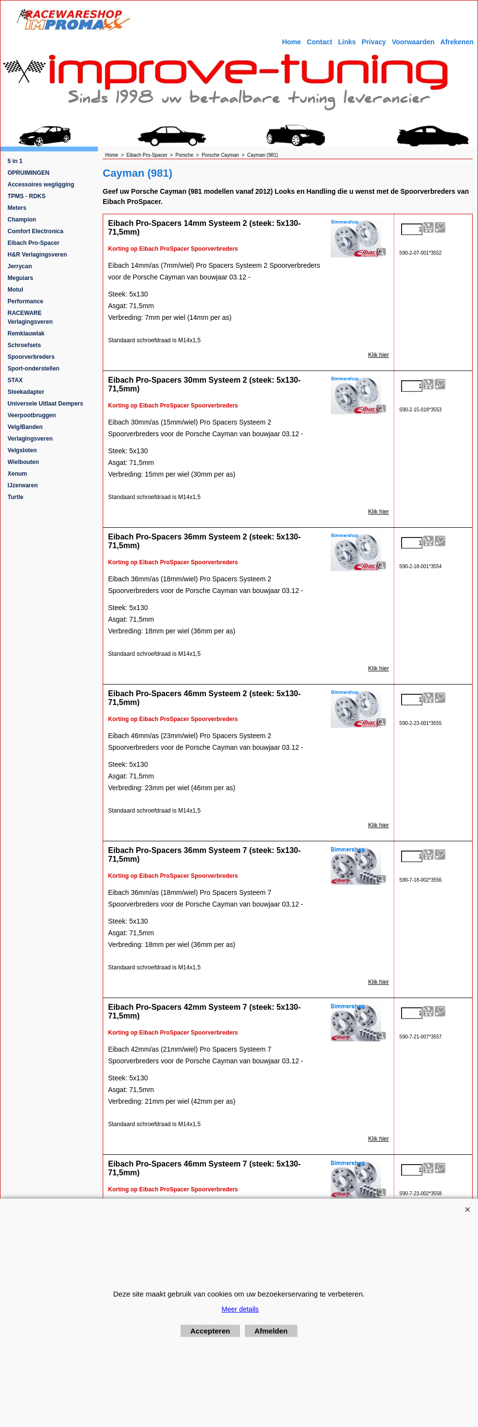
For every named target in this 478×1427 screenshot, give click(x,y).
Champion (22, 219)
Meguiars (21, 278)
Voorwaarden (413, 42)
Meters (17, 207)
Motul (15, 289)
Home (291, 42)
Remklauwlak (26, 333)
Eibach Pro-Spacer (34, 243)
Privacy (374, 42)
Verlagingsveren (30, 438)
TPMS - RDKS (27, 196)
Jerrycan (20, 266)
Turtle (15, 497)
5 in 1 (15, 161)
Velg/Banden (25, 427)
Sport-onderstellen (34, 368)
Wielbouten (23, 462)
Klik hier (378, 355)
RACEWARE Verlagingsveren (30, 317)
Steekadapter (26, 392)
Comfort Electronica (36, 231)
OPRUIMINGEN (29, 172)
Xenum (17, 473)
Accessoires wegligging (41, 184)
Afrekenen (457, 42)
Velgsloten (22, 450)
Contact (319, 42)
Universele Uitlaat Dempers (45, 403)
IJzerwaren (23, 485)
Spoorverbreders (31, 356)
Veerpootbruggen (32, 415)
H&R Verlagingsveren (37, 254)
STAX (15, 380)
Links (347, 42)
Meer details (239, 1309)
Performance (25, 301)
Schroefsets (24, 345)
